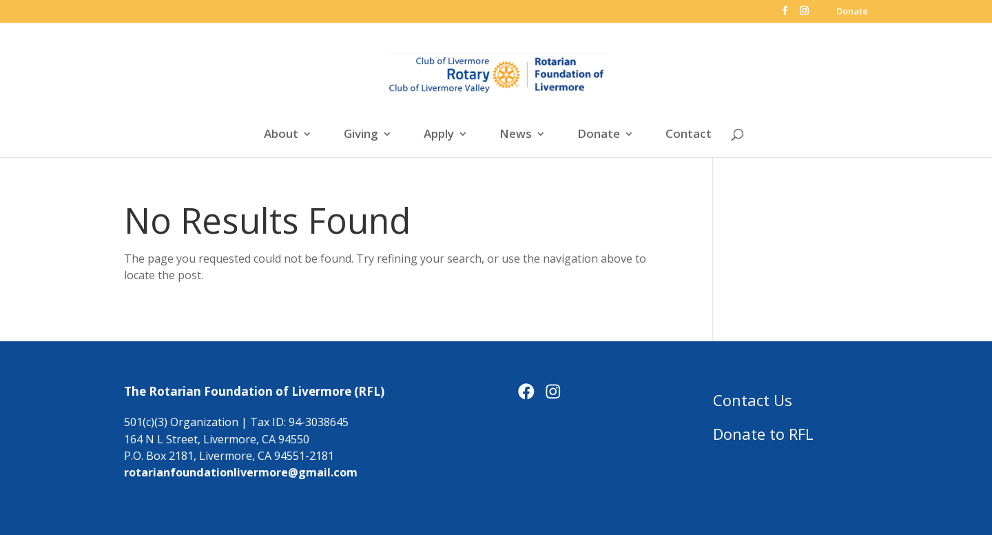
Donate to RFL (763, 433)
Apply (439, 135)
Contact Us (752, 400)
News (515, 135)
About (281, 135)
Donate (852, 12)
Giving (361, 135)
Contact (688, 135)
